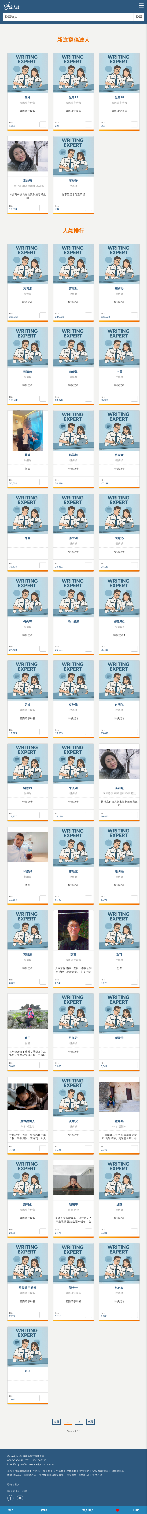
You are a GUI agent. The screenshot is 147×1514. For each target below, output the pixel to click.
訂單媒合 (58, 1470)
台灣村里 (97, 1474)
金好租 (46, 1470)
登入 (17, 1484)
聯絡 (9, 1484)
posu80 (22, 1464)
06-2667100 (39, 1460)
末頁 (90, 1421)
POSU (23, 1491)
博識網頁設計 (22, 1470)
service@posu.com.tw (41, 1464)
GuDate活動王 (100, 1470)
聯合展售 (71, 1470)
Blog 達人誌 (14, 1474)
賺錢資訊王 (118, 1470)
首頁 (56, 1421)
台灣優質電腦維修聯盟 (51, 1474)
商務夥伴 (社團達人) (78, 1474)
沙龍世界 (84, 1470)
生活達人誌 (30, 1474)
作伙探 (36, 1470)
